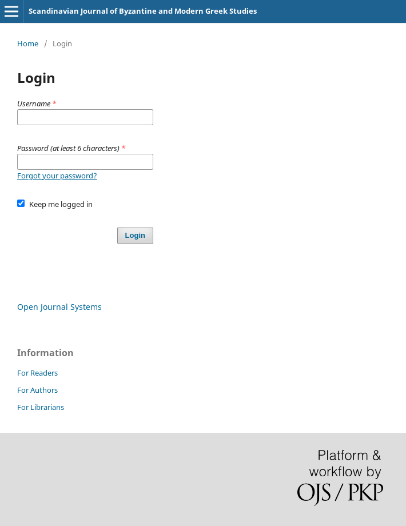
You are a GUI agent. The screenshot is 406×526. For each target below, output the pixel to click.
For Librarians (40, 407)
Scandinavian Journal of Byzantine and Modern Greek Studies (143, 11)
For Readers (37, 373)
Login (135, 235)
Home (27, 43)
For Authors (37, 390)
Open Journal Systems (59, 306)
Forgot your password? (57, 175)
